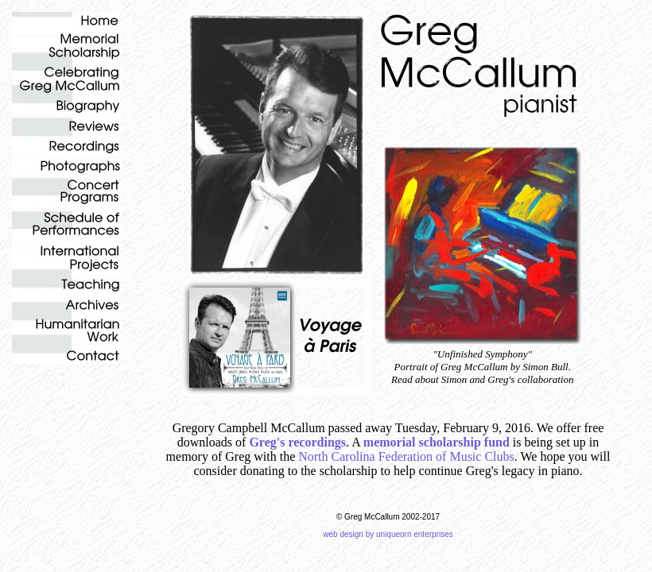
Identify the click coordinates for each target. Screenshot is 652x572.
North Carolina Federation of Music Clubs (406, 456)
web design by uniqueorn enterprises (387, 534)
